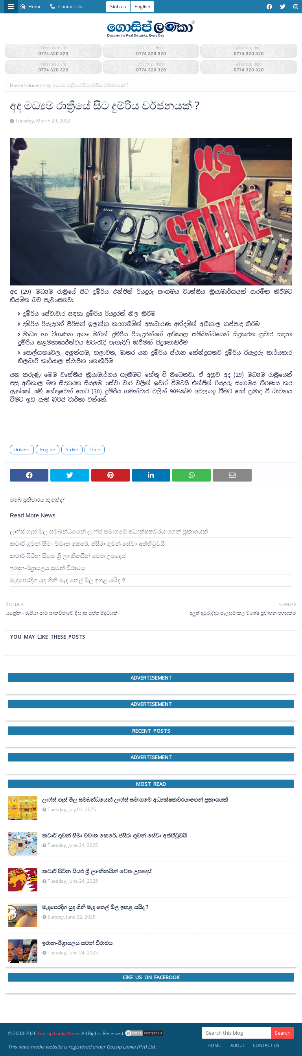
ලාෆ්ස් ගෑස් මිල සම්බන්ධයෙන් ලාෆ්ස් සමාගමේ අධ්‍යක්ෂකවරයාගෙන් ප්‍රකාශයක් (109, 531)
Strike (72, 449)
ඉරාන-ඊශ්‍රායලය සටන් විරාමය (47, 568)
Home (31, 6)
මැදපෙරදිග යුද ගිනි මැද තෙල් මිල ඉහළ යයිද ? (67, 580)
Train (94, 449)
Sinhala (118, 6)
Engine (47, 449)
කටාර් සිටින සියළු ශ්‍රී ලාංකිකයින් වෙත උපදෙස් (68, 555)
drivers (34, 85)
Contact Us (66, 6)
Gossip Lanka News (59, 1033)
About (237, 1045)
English (142, 6)
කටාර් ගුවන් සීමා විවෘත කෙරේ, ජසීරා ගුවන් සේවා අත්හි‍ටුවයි (87, 543)
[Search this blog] (236, 1033)
